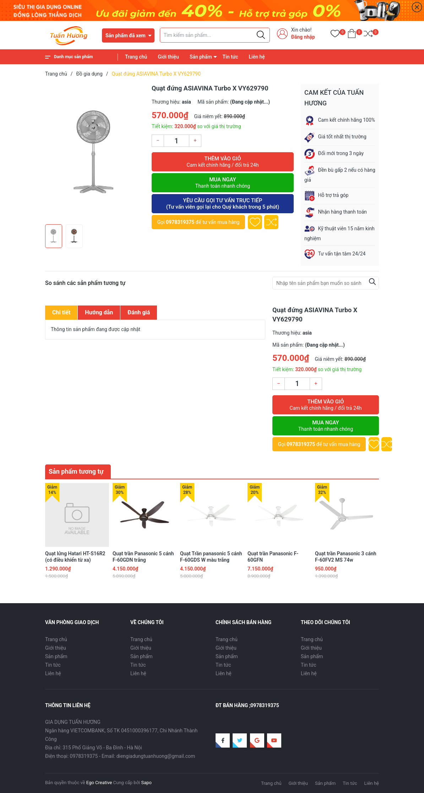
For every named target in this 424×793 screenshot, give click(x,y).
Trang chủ (136, 57)
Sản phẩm (201, 57)
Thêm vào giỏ (222, 161)
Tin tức (230, 57)
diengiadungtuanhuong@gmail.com (155, 756)
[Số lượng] (176, 140)
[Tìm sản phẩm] (215, 35)
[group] (95, 152)
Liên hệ (257, 57)
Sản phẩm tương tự (76, 471)
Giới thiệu (168, 57)
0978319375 (180, 222)
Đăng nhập (303, 37)
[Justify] (260, 35)
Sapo (146, 782)
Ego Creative (99, 782)
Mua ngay (222, 182)
